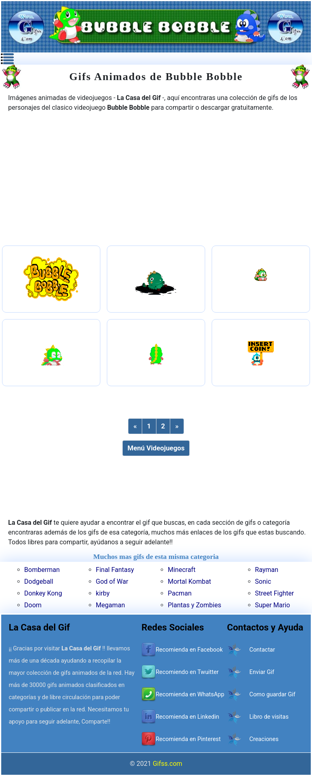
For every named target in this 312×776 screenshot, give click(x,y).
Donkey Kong (43, 593)
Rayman (267, 570)
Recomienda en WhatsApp (190, 694)
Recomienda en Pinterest (188, 739)
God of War (112, 581)
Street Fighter (274, 593)
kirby (103, 593)
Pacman (180, 593)
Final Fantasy (115, 570)
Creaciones (264, 739)
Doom (33, 605)
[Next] (177, 426)
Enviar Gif (261, 672)
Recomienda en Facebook (189, 649)
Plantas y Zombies (194, 605)
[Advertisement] (156, 180)
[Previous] (135, 426)
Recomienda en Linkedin (187, 716)
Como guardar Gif (272, 694)
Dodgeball (39, 581)
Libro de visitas (269, 716)
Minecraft (181, 570)
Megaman (110, 605)
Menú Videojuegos (156, 448)
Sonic (263, 581)
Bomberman (42, 570)
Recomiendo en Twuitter (187, 672)
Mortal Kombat (189, 581)
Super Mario (272, 605)
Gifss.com (167, 763)
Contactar (262, 649)
